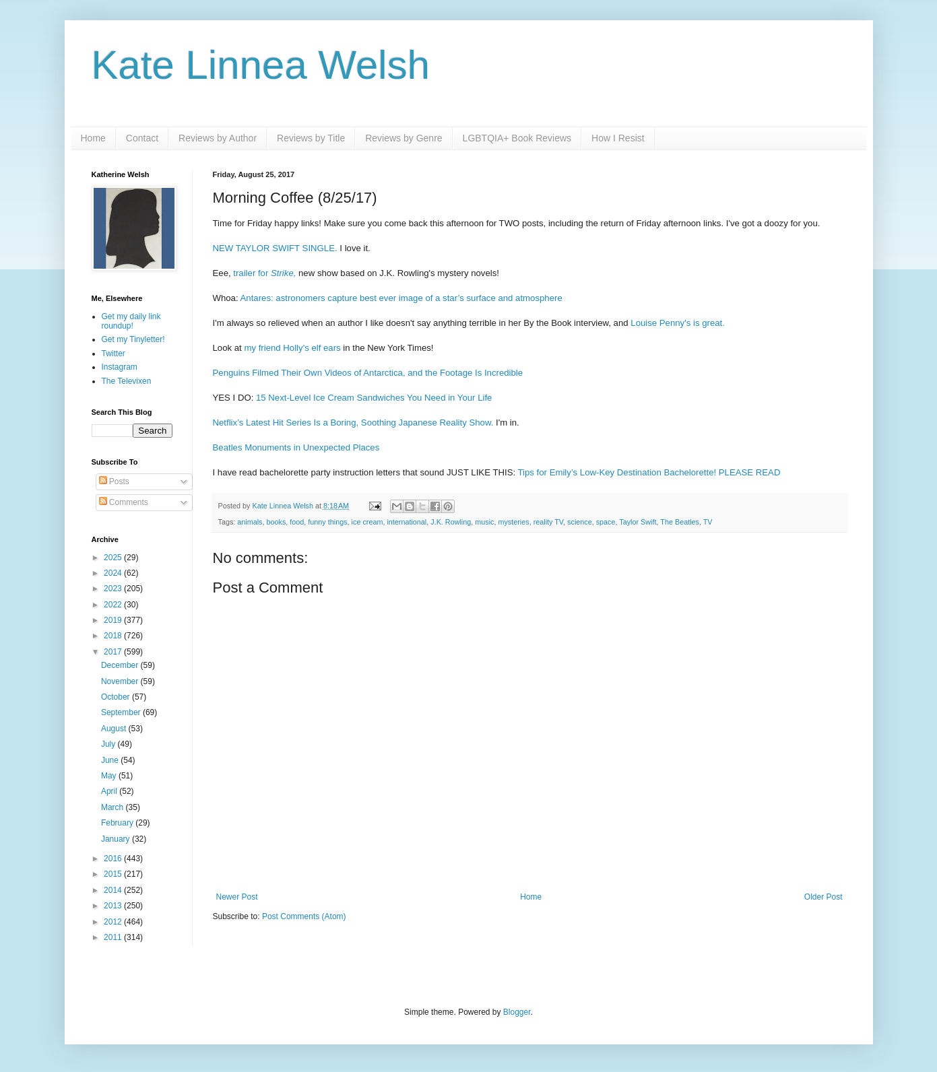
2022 (114, 604)
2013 (114, 905)
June (111, 760)
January (116, 839)
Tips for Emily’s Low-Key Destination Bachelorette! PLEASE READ (649, 472)
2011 (114, 937)
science (579, 522)
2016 (114, 858)
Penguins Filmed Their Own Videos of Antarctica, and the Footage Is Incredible (368, 373)
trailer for (264, 273)
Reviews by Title (311, 138)
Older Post (823, 897)
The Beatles (679, 522)
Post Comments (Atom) (304, 916)
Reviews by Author (218, 138)
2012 (114, 922)
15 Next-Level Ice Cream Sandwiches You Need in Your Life (374, 398)
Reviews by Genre (403, 138)
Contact (142, 138)
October (116, 697)
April (110, 791)
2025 (114, 557)
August (115, 728)
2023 (114, 588)
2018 (114, 635)
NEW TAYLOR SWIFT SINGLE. (275, 248)
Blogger (517, 1012)
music (484, 522)
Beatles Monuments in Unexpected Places (296, 447)
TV (708, 522)
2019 (114, 620)
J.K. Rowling (450, 522)
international (406, 522)
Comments (123, 502)
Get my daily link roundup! (131, 321)
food (297, 522)
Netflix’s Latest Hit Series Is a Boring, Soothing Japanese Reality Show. (353, 422)
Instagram (119, 367)
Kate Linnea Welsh (261, 65)
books (276, 522)
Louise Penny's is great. (678, 323)
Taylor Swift (637, 522)
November (121, 681)
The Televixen (127, 381)
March (113, 807)
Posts (114, 481)
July (109, 744)
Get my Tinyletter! (133, 339)
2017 (114, 652)
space (606, 522)
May (110, 775)
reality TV (548, 522)
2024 (114, 573)
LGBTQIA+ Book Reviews (517, 138)
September (122, 712)
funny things (327, 522)
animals (249, 522)
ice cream (367, 522)
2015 (114, 874)
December (121, 665)
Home (93, 138)
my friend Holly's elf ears (292, 348)
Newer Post (237, 897)
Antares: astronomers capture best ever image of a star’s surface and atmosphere (401, 298)
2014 (114, 890)
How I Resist (618, 138)
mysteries (513, 522)
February (118, 823)
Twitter (113, 353)
